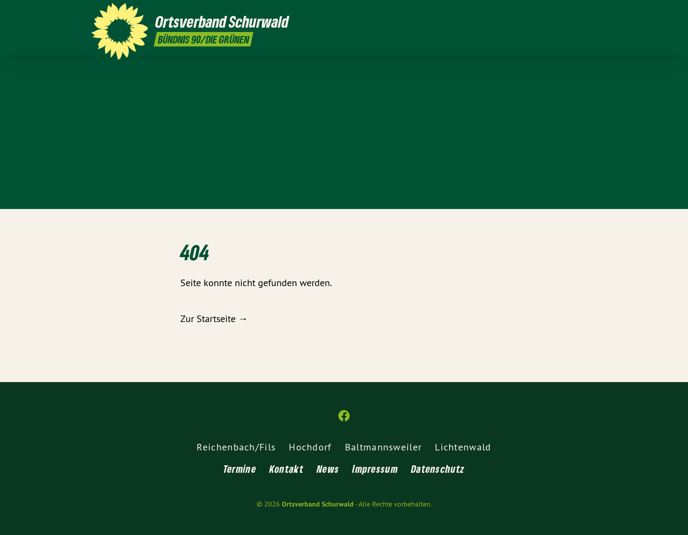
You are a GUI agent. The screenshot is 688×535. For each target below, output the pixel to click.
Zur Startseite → (214, 318)
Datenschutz (438, 468)
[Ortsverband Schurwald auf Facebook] (591, 11)
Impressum (375, 468)
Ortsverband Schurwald (318, 504)
